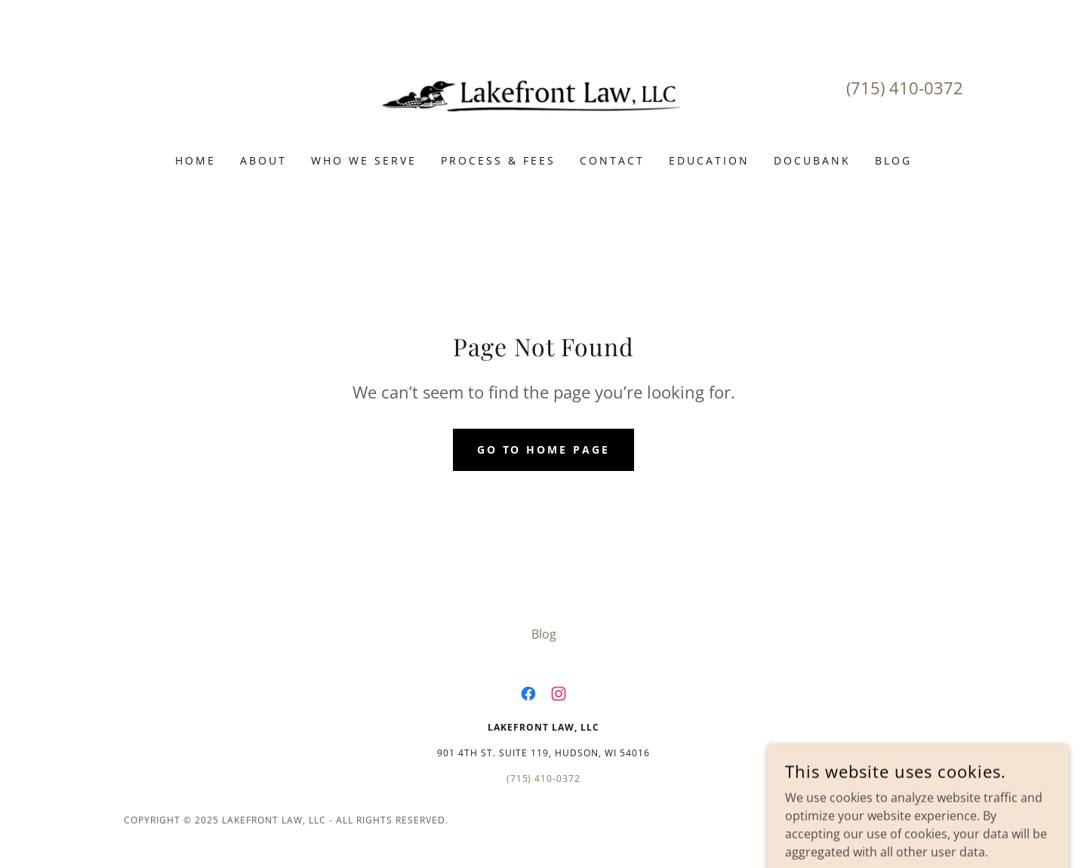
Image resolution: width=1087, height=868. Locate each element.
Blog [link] (893, 160)
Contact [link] (612, 160)
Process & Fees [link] (498, 160)
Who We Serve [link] (364, 160)
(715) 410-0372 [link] (904, 87)
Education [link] (709, 160)
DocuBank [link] (812, 160)
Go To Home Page (544, 449)
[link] (544, 86)
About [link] (263, 160)
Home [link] (195, 160)
